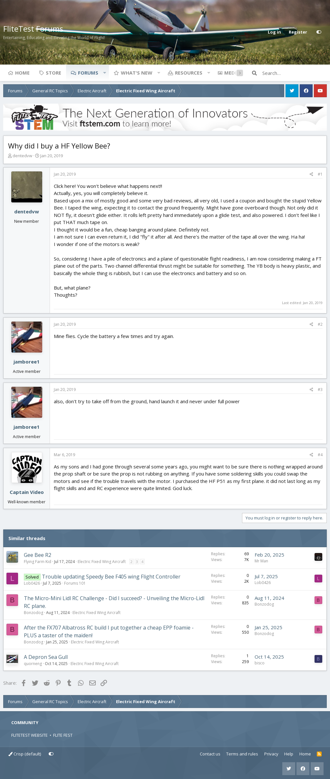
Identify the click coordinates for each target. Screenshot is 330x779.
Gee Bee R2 (37, 555)
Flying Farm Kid (37, 561)
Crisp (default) (24, 754)
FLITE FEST (63, 735)
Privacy (271, 754)
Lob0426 (32, 583)
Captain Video (27, 492)
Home (22, 72)
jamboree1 (27, 361)
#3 (320, 389)
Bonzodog (33, 612)
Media (232, 72)
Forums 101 (75, 583)
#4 (320, 454)
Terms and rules (242, 754)
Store (53, 72)
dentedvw (22, 156)
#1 (320, 174)
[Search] (294, 73)
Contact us (210, 754)
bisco (260, 663)
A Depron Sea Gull (46, 657)
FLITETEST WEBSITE (29, 735)
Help (288, 754)
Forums (88, 72)
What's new (136, 72)
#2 (320, 324)
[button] (104, 73)
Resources (188, 72)
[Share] (311, 174)
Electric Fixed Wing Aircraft (102, 561)
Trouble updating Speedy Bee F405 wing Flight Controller (111, 576)
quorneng (33, 663)
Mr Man (261, 561)
